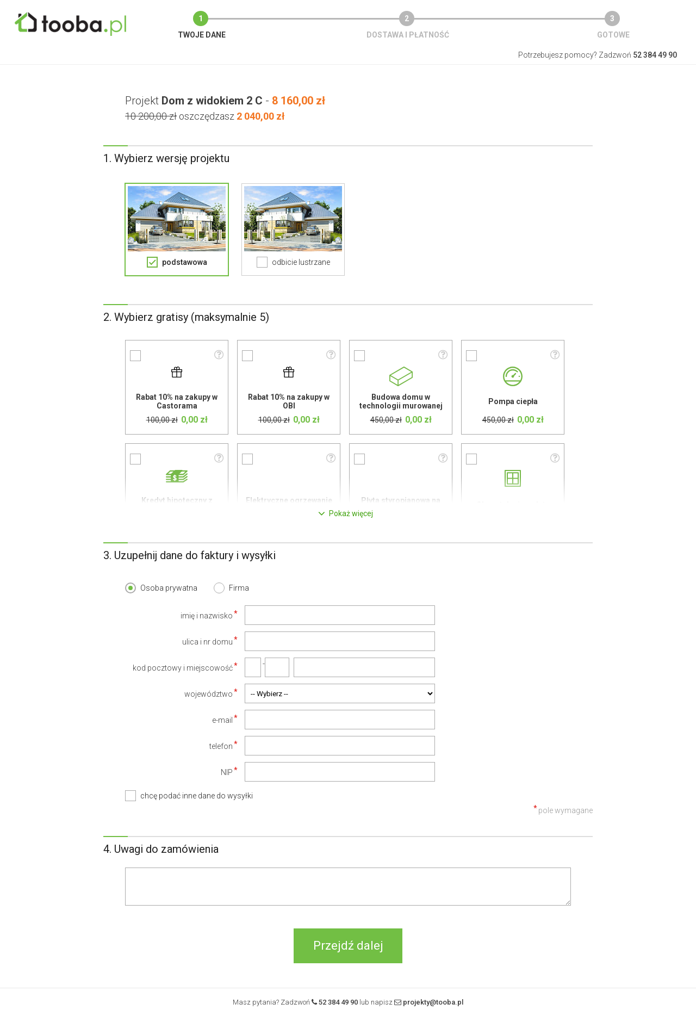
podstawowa (184, 262)
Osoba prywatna (168, 588)
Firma (239, 588)
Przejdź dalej (348, 945)
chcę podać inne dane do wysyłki (196, 795)
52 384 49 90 (338, 1002)
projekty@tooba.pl (433, 1002)
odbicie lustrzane (301, 262)
